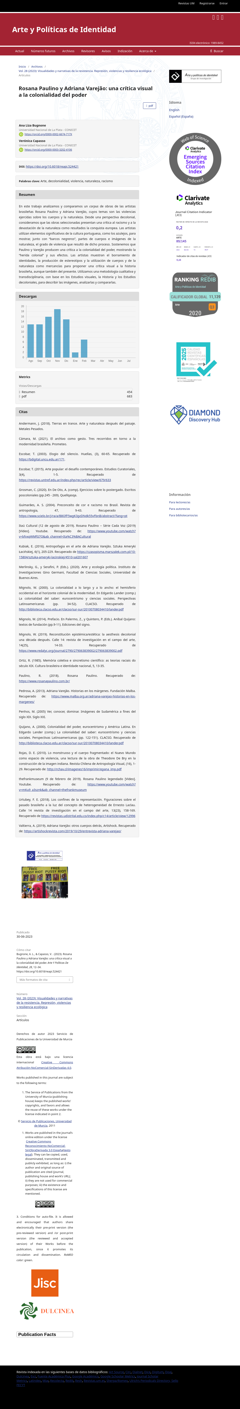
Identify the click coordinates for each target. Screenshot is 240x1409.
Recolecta (57, 1381)
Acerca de (146, 51)
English (174, 110)
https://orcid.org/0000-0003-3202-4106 (48, 150)
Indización (125, 51)
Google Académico (85, 1376)
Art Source (116, 1372)
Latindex (35, 1381)
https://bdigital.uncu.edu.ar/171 (42, 459)
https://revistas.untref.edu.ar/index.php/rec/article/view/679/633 (65, 480)
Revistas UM (186, 3)
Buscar (218, 51)
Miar (45, 1381)
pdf (150, 106)
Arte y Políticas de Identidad (64, 29)
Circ (128, 1372)
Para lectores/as (179, 502)
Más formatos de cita (33, 980)
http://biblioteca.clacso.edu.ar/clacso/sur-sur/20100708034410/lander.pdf (71, 609)
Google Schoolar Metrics (117, 1376)
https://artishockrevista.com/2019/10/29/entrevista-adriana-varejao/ (72, 831)
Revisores (88, 51)
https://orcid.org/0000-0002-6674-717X (48, 134)
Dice (147, 1372)
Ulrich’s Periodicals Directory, (150, 1381)
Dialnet (137, 1372)
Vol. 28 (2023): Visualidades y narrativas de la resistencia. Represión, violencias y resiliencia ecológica (85, 71)
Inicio (22, 66)
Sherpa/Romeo (117, 1381)
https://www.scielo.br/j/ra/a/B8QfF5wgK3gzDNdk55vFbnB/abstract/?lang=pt (73, 516)
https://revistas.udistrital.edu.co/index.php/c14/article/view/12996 (88, 816)
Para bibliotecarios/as (183, 515)
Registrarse (207, 3)
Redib (69, 1381)
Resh (78, 1381)
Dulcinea (23, 1376)
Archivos (68, 51)
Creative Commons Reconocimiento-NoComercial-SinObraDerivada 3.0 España (45, 1145)
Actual (19, 51)
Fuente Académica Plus (54, 1376)
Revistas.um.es (94, 1381)
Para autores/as (179, 509)
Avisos (106, 51)
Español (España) (181, 116)
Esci (33, 1376)
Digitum (157, 1372)
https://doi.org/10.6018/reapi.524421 (52, 166)
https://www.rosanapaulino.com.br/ (44, 681)
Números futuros (43, 51)
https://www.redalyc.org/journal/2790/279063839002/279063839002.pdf (70, 651)
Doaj (168, 1372)
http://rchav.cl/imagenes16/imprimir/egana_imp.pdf (84, 769)
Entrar (224, 3)
